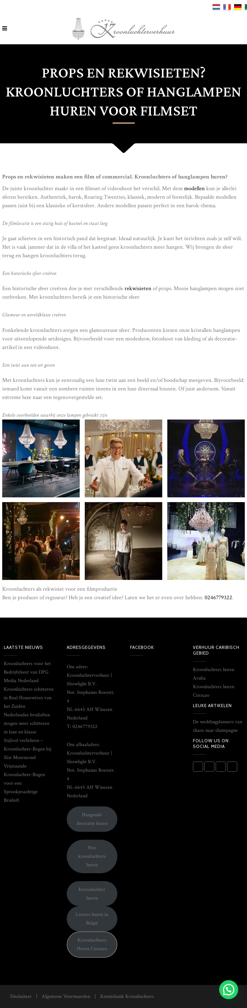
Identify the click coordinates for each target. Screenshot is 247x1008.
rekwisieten (139, 288)
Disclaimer (21, 996)
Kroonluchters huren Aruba (213, 673)
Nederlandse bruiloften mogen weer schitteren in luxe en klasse (27, 723)
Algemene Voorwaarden (66, 996)
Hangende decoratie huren (92, 819)
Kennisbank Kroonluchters (127, 996)
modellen (194, 188)
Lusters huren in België (92, 918)
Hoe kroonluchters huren (92, 856)
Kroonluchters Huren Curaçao (92, 944)
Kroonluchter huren (91, 893)
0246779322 (218, 597)
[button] (228, 989)
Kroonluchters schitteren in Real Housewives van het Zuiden (28, 698)
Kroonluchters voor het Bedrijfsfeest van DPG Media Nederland (27, 672)
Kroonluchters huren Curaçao (213, 691)
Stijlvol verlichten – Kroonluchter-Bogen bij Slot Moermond (27, 749)
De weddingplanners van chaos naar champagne (217, 726)
